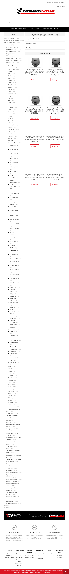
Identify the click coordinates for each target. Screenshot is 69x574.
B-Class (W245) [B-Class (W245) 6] (14, 162)
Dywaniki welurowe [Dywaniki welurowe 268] (12, 472)
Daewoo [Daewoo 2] (10, 94)
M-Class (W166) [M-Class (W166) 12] (14, 228)
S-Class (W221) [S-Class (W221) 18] (14, 241)
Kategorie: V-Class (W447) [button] (32, 39)
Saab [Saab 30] (9, 382)
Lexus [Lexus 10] (9, 131)
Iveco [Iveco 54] (9, 114)
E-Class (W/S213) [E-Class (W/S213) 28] (14, 206)
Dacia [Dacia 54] (9, 91)
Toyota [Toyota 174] (10, 400)
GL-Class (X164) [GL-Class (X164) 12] (14, 270)
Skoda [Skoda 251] (10, 387)
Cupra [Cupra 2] (10, 89)
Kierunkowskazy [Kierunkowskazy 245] (11, 47)
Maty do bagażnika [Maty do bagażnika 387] (11, 479)
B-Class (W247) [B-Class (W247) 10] (14, 171)
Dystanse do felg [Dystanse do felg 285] (11, 51)
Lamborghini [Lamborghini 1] (11, 125)
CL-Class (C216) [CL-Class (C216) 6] (14, 261)
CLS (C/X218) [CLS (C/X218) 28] (13, 325)
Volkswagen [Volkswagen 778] (11, 407)
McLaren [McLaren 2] (10, 140)
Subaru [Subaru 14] (10, 393)
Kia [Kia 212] (9, 120)
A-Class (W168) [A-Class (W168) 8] (14, 145)
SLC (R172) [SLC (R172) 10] (13, 311)
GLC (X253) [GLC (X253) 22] (13, 287)
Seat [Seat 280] (9, 384)
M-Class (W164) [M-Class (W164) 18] (14, 224)
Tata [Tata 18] (9, 398)
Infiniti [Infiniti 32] (10, 109)
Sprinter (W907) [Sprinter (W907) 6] (14, 353)
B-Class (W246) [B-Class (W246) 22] (14, 167)
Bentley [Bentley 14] (10, 76)
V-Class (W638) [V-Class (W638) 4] (14, 254)
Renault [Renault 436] (10, 380)
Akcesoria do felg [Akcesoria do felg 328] (11, 49)
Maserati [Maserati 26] (10, 136)
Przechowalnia (39, 558)
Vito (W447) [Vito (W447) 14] (13, 351)
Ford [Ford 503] (9, 102)
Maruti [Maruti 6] (10, 134)
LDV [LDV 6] (9, 123)
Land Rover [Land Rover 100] (11, 129)
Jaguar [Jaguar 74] (10, 116)
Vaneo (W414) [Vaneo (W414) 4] (14, 340)
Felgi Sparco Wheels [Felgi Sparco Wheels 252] (12, 60)
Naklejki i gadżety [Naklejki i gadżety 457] (9, 38)
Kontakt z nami (50, 556)
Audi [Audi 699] (9, 73)
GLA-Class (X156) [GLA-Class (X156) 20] (14, 278)
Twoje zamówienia (39, 554)
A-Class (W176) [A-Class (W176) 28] (14, 154)
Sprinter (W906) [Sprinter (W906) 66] (14, 362)
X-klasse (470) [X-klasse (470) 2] (14, 259)
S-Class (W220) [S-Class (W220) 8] (14, 237)
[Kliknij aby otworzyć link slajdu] (34, 515)
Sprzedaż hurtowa (9, 557)
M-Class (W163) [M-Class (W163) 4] (14, 219)
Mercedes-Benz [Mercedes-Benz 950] (12, 143)
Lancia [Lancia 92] (10, 127)
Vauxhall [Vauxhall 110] (10, 402)
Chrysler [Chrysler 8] (10, 85)
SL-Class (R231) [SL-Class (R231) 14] (14, 265)
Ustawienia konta (39, 556)
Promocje (7, 508)
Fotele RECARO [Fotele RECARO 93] (10, 62)
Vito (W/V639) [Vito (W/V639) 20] (13, 349)
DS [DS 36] (9, 98)
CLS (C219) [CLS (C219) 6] (13, 327)
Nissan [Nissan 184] (10, 371)
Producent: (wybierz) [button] (31, 43)
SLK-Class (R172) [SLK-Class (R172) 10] (14, 331)
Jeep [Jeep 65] (9, 118)
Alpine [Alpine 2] (10, 71)
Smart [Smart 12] (10, 389)
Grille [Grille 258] (8, 45)
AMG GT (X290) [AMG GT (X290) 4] (14, 336)
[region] (34, 515)
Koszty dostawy (29, 555)
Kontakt (50, 554)
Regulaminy (19, 554)
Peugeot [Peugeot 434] (10, 375)
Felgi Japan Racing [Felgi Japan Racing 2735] (11, 58)
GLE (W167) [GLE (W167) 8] (13, 296)
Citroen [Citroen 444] (10, 87)
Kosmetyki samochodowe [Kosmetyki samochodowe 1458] (11, 40)
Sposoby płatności (29, 557)
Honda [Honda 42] (10, 105)
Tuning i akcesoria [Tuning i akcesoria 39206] (9, 42)
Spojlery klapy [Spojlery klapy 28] (10, 413)
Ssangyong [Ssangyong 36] (11, 391)
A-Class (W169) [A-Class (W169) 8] (14, 149)
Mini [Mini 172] (9, 366)
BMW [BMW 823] (9, 78)
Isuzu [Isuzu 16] (9, 111)
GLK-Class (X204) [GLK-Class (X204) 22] (14, 303)
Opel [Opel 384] (9, 373)
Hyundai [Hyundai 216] (10, 107)
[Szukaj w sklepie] (6, 23)
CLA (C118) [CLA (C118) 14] (13, 318)
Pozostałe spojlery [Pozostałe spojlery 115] (11, 503)
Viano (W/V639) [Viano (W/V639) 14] (14, 342)
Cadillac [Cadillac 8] (10, 80)
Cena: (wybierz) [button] (30, 48)
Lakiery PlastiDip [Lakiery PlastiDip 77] (11, 497)
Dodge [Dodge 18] (10, 96)
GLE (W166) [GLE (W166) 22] (13, 294)
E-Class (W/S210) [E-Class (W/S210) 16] (14, 193)
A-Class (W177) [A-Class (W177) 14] (14, 158)
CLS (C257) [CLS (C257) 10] (13, 329)
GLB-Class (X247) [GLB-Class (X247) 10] (14, 283)
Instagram (59, 555)
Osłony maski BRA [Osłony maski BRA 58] (11, 481)
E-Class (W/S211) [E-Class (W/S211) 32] (14, 197)
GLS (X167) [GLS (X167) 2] (13, 309)
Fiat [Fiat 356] (9, 100)
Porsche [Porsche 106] (10, 378)
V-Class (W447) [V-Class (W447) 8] (14, 250)
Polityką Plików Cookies (43, 570)
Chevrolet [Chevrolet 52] (11, 82)
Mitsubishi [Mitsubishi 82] (11, 369)
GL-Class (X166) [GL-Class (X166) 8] (14, 274)
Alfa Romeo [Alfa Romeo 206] (11, 69)
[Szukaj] (10, 23)
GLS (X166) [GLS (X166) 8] (13, 307)
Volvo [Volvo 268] (9, 404)
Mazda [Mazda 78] (10, 138)
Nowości (6, 505)
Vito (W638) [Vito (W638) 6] (13, 347)
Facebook (59, 557)
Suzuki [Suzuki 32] (10, 395)
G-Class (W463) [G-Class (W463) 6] (14, 215)
